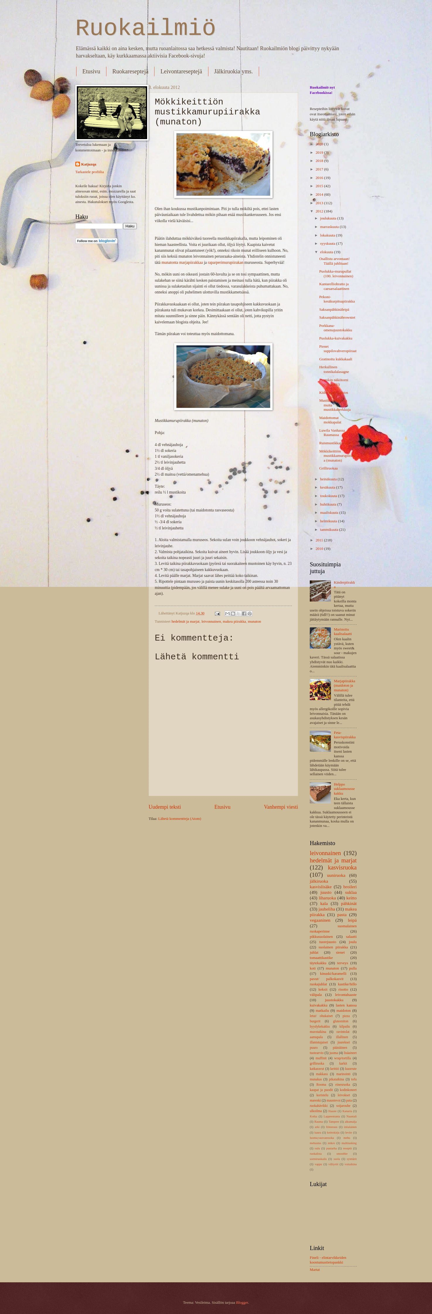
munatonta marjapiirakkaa (182, 262)
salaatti (351, 937)
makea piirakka (234, 621)
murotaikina (318, 1032)
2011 (320, 540)
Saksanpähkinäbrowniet (337, 317)
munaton (254, 621)
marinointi (343, 1074)
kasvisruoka (342, 867)
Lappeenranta (332, 1116)
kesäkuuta (328, 487)
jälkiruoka (319, 881)
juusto (325, 892)
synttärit (352, 1159)
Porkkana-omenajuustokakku (335, 328)
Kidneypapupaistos (333, 393)
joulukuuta (328, 218)
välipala (316, 995)
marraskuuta (330, 227)
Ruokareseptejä (130, 71)
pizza (346, 1016)
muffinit (321, 1058)
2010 (320, 549)
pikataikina (336, 1079)
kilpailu (344, 1026)
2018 (320, 161)
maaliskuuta (329, 513)
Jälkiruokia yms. (233, 71)
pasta (342, 914)
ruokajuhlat (318, 984)
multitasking (349, 1143)
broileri (350, 886)
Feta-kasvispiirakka (345, 735)
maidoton (343, 1011)
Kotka (313, 1116)
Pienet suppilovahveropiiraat (337, 348)
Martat (315, 1270)
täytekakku (318, 963)
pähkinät (349, 903)
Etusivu (91, 71)
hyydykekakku (320, 1026)
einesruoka (342, 1085)
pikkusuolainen (321, 937)
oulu (317, 1148)
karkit (343, 1063)
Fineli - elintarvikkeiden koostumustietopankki (328, 1260)
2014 (320, 194)
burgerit (315, 1021)
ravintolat (342, 1032)
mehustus (315, 1143)
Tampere (334, 1121)
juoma (333, 1053)
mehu (346, 1137)
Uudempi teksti (165, 807)
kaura (317, 1132)
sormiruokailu (318, 1159)
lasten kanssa (346, 1005)
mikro (331, 1143)
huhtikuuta (328, 504)
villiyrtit (334, 1164)
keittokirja (333, 1132)
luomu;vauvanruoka (322, 1137)
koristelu (323, 1095)
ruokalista (316, 1153)
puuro (314, 1048)
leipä (352, 920)
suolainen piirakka (333, 947)
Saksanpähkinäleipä (334, 310)
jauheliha (327, 908)
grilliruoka (317, 1063)
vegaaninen (320, 920)
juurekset (343, 1042)
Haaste (332, 1111)
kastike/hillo (347, 984)
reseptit (347, 1148)
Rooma (321, 1085)
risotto (343, 989)
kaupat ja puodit (321, 1090)
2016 (320, 178)
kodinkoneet (348, 1090)
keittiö (334, 1069)
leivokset (344, 1095)
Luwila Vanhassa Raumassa (332, 432)
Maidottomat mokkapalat (330, 420)
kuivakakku (318, 1005)
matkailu (322, 1011)
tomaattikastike (321, 958)
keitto (351, 897)
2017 (320, 169)
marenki (315, 1100)
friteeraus (331, 1127)
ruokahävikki (319, 1106)
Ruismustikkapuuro (334, 443)
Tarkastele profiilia (89, 172)
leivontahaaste (346, 995)
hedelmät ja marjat (185, 621)
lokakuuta (328, 235)
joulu (353, 942)
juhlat (314, 952)
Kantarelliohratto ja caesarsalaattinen (334, 286)
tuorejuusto (327, 942)
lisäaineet (350, 1053)
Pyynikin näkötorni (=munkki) (333, 382)
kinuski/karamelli (333, 974)
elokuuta (327, 252)
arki (317, 1127)
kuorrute (351, 1069)
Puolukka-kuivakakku (335, 338)
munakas (316, 1079)
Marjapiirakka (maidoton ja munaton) (344, 685)
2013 (320, 203)
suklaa (351, 892)
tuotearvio (317, 1053)
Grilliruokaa (328, 468)
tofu (354, 1079)
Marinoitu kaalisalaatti (343, 631)
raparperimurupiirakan (225, 262)
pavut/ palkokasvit (326, 979)
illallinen (342, 1037)
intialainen (350, 1127)
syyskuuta (328, 243)
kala (324, 903)
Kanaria (347, 1111)
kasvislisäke (321, 886)
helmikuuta (329, 521)
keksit (322, 989)
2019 (320, 153)
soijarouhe (343, 1106)
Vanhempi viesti (281, 807)
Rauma (318, 1121)
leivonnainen (211, 621)
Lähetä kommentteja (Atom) (179, 819)
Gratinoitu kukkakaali (335, 359)
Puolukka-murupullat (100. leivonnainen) (336, 273)
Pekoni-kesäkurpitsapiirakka (337, 299)
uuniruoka (336, 875)
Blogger (242, 1303)
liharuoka (327, 897)
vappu (318, 1164)
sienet (340, 952)
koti (313, 968)
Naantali (351, 1116)
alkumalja (351, 1121)
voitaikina (351, 1164)
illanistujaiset (319, 1042)
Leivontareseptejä (181, 71)
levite (348, 1132)
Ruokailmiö (145, 28)
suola (337, 1159)
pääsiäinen (340, 1048)
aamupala (316, 1037)
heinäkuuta (329, 479)
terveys (342, 963)
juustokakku (334, 1000)
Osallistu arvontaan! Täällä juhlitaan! (334, 261)
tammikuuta (329, 530)
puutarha (331, 1148)
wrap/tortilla (342, 1058)
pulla (353, 968)
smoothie (342, 1153)
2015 (320, 186)
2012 (320, 211)
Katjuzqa (88, 164)
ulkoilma (316, 1111)
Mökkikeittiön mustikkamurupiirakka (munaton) (337, 455)
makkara (322, 1074)
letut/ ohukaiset (321, 1016)
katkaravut (317, 1069)
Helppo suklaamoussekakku (344, 789)
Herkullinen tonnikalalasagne (334, 369)
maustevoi (333, 1100)
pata (349, 1100)
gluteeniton (340, 1021)
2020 (320, 144)
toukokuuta (329, 496)
